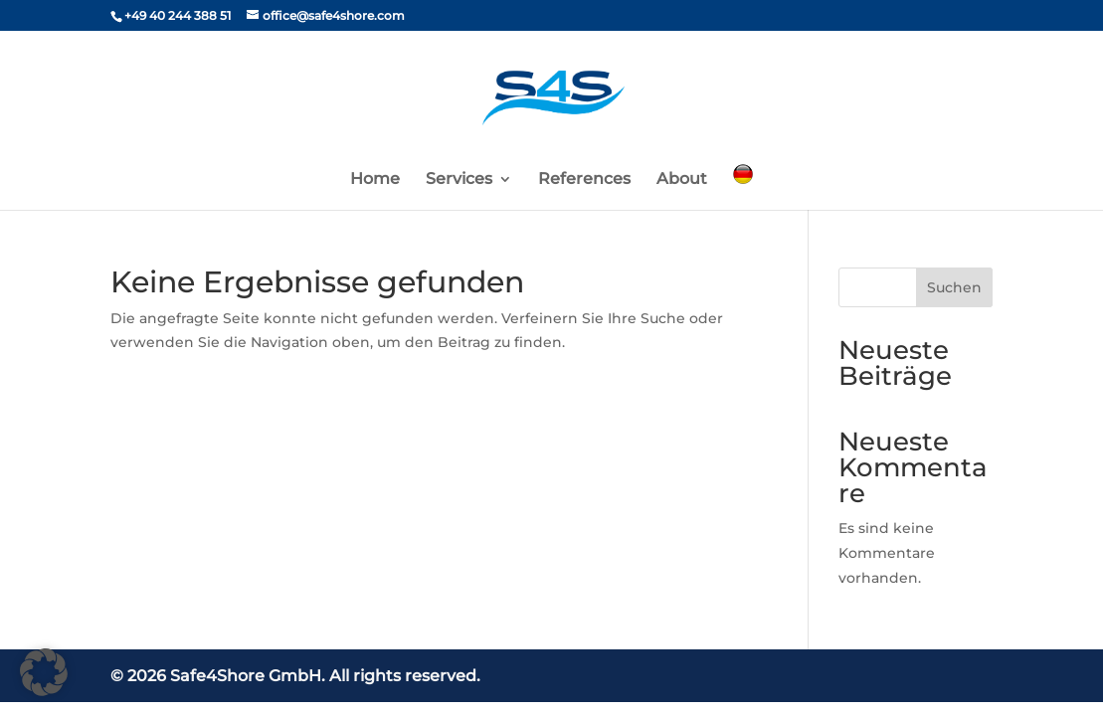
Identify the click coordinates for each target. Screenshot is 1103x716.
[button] (44, 672)
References (584, 180)
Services (459, 180)
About (681, 180)
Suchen (954, 287)
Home (375, 180)
